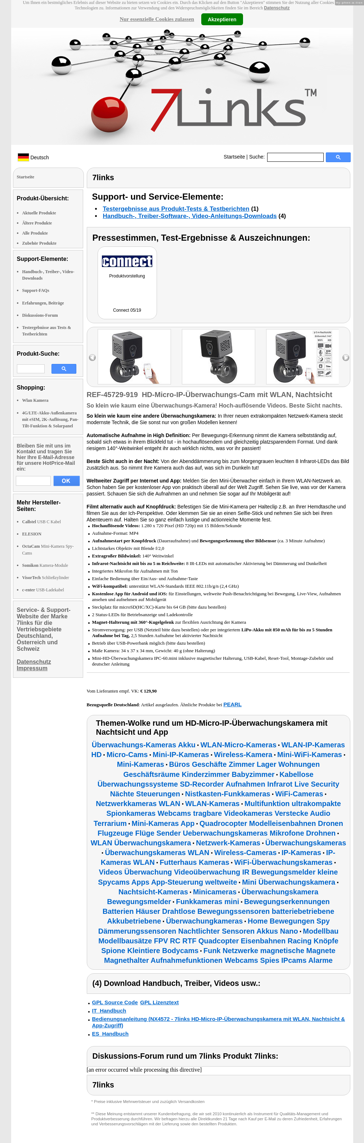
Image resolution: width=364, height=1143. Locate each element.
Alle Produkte (35, 233)
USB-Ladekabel (43, 589)
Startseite (234, 157)
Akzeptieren (222, 19)
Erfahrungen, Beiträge (43, 303)
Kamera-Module (45, 565)
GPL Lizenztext (159, 1002)
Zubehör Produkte (39, 243)
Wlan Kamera (35, 400)
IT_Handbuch (109, 1011)
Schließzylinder (45, 577)
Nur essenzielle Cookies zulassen (157, 19)
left (92, 357)
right (345, 357)
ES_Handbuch (110, 1034)
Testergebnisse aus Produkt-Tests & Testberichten (176, 208)
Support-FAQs (35, 290)
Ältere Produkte (37, 223)
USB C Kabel (41, 521)
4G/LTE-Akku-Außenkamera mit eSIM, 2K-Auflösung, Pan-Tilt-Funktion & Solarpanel (50, 419)
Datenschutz (276, 7)
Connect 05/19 (127, 310)
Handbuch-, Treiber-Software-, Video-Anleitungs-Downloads (190, 216)
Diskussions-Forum (40, 315)
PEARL (232, 704)
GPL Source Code (115, 1002)
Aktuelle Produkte (39, 212)
